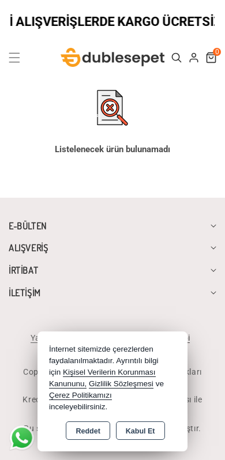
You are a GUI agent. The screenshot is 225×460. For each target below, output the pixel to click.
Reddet (88, 431)
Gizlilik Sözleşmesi (121, 383)
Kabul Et (140, 431)
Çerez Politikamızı (80, 395)
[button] (21, 57)
